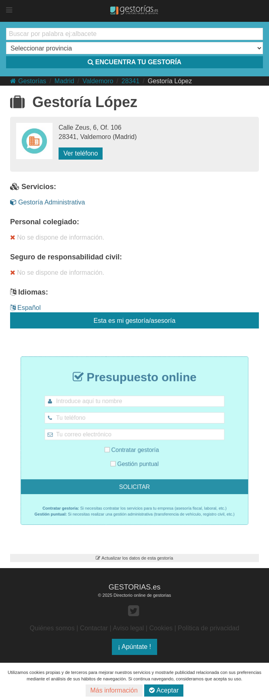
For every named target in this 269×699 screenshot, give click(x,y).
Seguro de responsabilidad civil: (66, 257)
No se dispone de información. (57, 237)
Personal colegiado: (44, 222)
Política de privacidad (208, 628)
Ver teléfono (80, 153)
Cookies (160, 628)
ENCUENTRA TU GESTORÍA (134, 62)
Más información (114, 690)
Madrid (64, 81)
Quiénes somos (52, 628)
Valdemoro (97, 81)
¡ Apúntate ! (134, 646)
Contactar (94, 628)
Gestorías (28, 81)
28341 (131, 81)
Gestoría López (170, 81)
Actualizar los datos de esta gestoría (134, 558)
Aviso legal (128, 628)
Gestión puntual (134, 460)
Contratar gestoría (132, 448)
